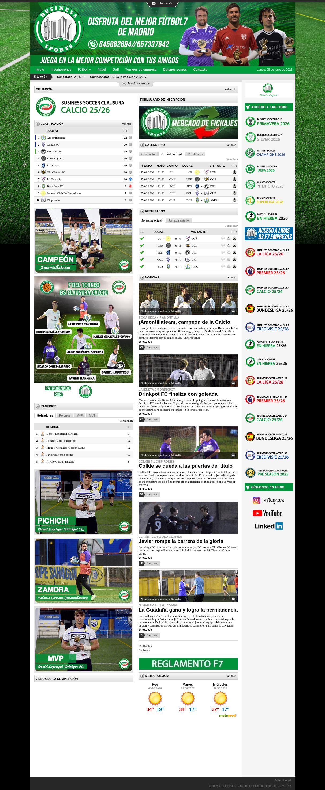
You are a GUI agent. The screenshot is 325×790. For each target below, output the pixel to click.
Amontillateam (56, 137)
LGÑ (213, 172)
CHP (213, 193)
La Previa (144, 650)
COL (189, 193)
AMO (213, 200)
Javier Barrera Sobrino (60, 454)
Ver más (127, 123)
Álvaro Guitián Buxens (60, 461)
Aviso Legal (283, 780)
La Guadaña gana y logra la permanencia (188, 610)
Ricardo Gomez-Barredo (61, 440)
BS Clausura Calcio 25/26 (116, 76)
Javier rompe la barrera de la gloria (181, 541)
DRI (212, 186)
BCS (189, 200)
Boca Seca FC (55, 186)
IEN (189, 186)
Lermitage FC (55, 158)
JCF (189, 172)
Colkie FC (53, 144)
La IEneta (53, 165)
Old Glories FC (56, 172)
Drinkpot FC (54, 151)
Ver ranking (126, 420)
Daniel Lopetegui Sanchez (62, 433)
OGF (213, 179)
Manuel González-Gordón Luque (66, 447)
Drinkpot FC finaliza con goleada (178, 394)
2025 (69, 76)
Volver (229, 89)
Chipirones (53, 200)
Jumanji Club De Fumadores (64, 193)
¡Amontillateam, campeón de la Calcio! (185, 322)
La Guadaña (54, 179)
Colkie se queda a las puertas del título (186, 466)
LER (189, 179)
